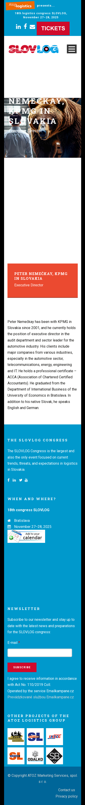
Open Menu (72, 49)
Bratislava (22, 520)
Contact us (66, 790)
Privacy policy (67, 796)
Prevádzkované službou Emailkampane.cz (40, 697)
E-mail (13, 642)
